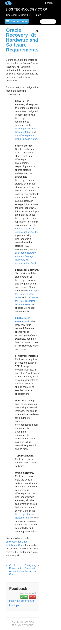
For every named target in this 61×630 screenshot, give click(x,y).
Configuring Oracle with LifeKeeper (30, 568)
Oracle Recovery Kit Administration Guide (16, 569)
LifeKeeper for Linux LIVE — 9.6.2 (24, 15)
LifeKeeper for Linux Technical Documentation (26, 301)
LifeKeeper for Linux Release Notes (27, 294)
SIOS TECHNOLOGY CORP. (26, 9)
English (50, 3)
